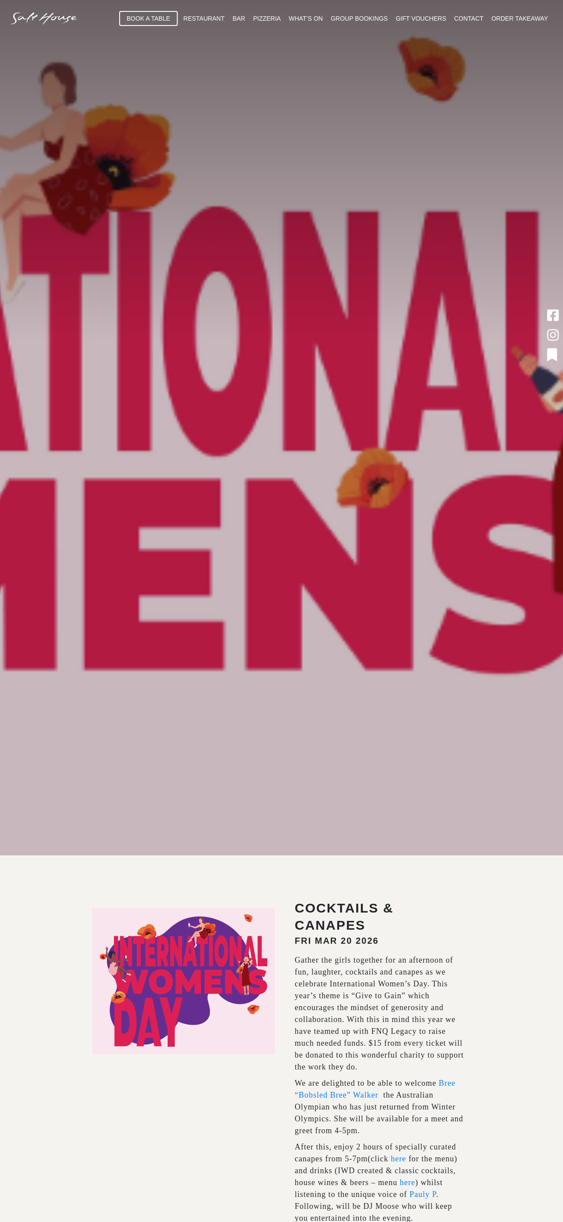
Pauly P (422, 1194)
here (398, 1158)
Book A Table (148, 18)
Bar (239, 18)
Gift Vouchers (421, 18)
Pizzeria (267, 18)
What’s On (306, 18)
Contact (469, 18)
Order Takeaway (519, 18)
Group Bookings (359, 18)
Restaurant (204, 18)
